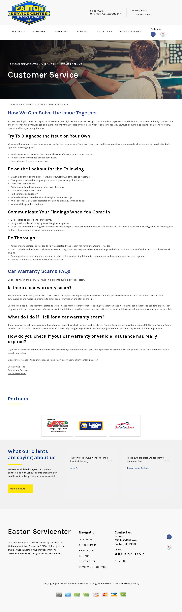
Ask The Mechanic (17, 373)
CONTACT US (103, 31)
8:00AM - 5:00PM (144, 14)
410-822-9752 (94, 11)
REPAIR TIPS (61, 31)
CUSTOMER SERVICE (69, 64)
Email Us (121, 561)
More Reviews (19, 489)
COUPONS (82, 31)
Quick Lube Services (18, 370)
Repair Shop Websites (76, 583)
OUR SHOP (17, 31)
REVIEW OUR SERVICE (131, 31)
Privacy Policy (131, 583)
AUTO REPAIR (39, 31)
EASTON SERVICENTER (24, 64)
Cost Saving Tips (16, 366)
